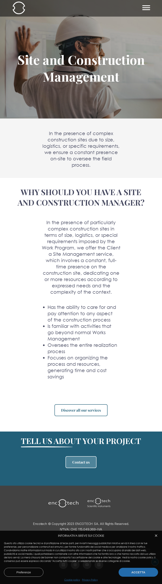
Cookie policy (72, 580)
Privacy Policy (90, 580)
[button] (156, 536)
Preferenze (23, 572)
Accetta (138, 572)
